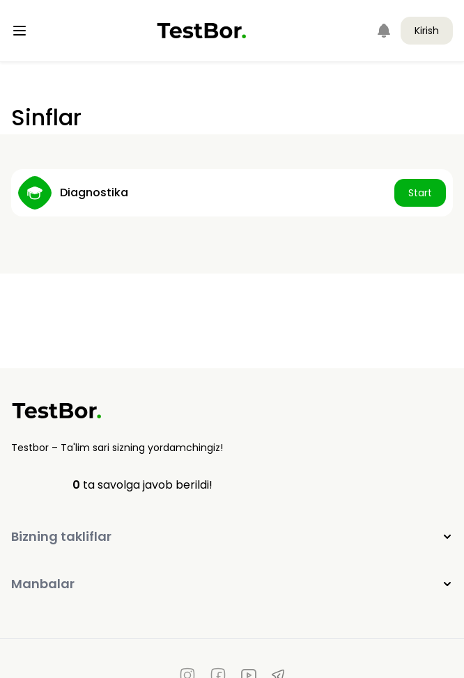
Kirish (427, 31)
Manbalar (232, 583)
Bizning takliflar (232, 536)
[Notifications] (384, 30)
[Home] (201, 30)
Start (420, 193)
